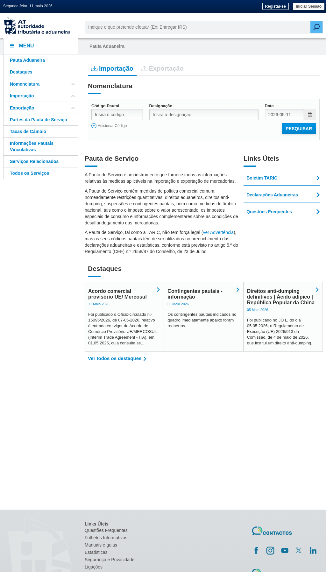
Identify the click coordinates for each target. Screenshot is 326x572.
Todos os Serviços (29, 173)
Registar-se (275, 6)
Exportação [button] (42, 107)
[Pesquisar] (316, 27)
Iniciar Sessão (309, 6)
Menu (22, 45)
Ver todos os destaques (114, 358)
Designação (161, 105)
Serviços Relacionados (34, 161)
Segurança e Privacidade (109, 559)
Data (269, 105)
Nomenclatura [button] (42, 84)
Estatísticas (96, 552)
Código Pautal (105, 105)
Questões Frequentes (106, 530)
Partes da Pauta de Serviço (38, 119)
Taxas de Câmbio (28, 131)
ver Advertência (218, 232)
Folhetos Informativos (106, 537)
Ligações (94, 566)
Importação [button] (42, 95)
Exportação (162, 68)
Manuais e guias (101, 544)
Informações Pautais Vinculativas (31, 146)
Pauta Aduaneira (27, 60)
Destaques (21, 71)
